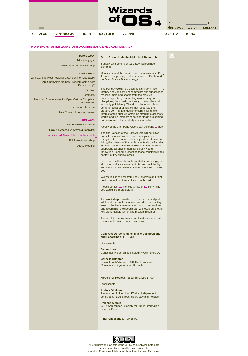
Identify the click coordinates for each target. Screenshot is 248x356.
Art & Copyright (86, 60)
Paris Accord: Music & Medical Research (101, 46)
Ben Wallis (152, 186)
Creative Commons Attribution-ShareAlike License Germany (123, 351)
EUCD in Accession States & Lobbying (72, 129)
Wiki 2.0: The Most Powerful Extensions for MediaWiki (63, 77)
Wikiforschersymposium (81, 124)
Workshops (40, 46)
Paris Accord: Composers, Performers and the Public (132, 75)
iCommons (88, 95)
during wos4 (87, 73)
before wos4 (87, 55)
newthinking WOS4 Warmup (78, 65)
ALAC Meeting (86, 145)
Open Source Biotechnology (121, 79)
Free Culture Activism (82, 107)
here (159, 126)
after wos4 (60, 46)
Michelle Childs (129, 186)
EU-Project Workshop (82, 140)
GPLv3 (90, 89)
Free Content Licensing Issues (77, 112)
